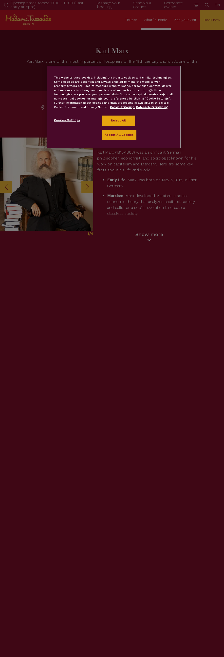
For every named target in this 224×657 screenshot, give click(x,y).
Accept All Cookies (119, 135)
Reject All (118, 120)
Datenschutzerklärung (152, 107)
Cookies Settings (67, 120)
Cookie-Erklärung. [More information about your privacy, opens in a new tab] (122, 107)
